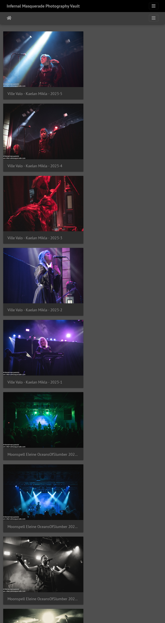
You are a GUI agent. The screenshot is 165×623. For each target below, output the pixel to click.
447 (106, 597)
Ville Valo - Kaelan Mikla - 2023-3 (35, 160)
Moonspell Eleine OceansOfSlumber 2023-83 (41, 575)
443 (55, 597)
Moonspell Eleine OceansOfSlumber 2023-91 (41, 298)
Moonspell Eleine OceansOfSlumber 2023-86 (123, 437)
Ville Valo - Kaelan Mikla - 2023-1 (35, 229)
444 (68, 597)
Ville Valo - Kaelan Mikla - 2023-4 (117, 91)
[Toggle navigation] (153, 6)
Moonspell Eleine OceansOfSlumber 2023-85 (41, 506)
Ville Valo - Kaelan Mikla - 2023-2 (117, 160)
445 (80, 597)
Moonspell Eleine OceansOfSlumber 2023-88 (123, 368)
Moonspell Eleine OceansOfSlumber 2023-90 (123, 298)
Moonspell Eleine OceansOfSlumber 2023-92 (123, 229)
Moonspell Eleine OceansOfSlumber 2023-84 (123, 506)
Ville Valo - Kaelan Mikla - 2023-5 (35, 91)
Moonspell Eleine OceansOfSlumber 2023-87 (41, 437)
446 (93, 597)
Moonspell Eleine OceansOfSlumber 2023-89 (41, 368)
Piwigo (91, 614)
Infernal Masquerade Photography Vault (43, 6)
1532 (130, 597)
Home (9, 18)
